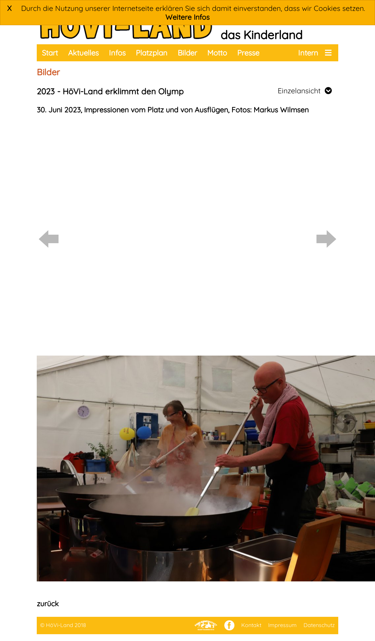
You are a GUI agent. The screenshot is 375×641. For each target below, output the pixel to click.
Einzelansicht (305, 90)
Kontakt (251, 625)
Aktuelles (83, 53)
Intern (308, 53)
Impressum (282, 625)
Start (50, 53)
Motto (217, 53)
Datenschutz (319, 625)
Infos (117, 53)
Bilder (187, 53)
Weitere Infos (187, 17)
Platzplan (151, 53)
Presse (248, 53)
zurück (48, 603)
